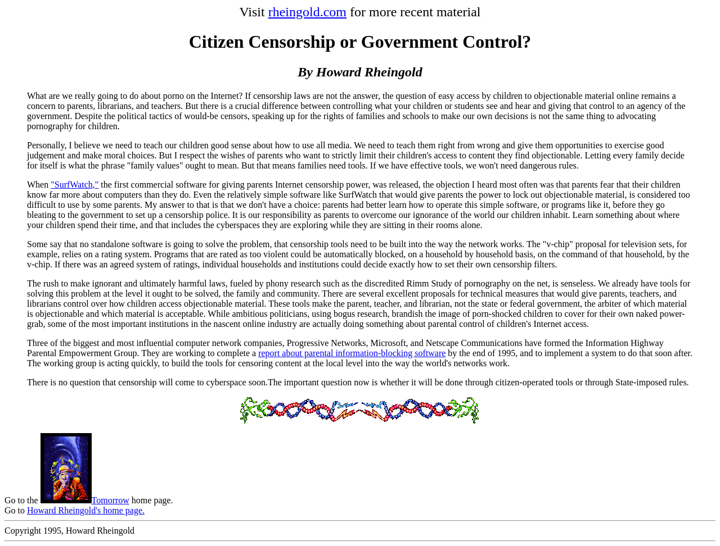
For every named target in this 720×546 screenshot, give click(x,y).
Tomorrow (84, 500)
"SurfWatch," (74, 184)
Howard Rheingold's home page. (86, 510)
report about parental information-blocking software (352, 353)
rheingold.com (307, 11)
